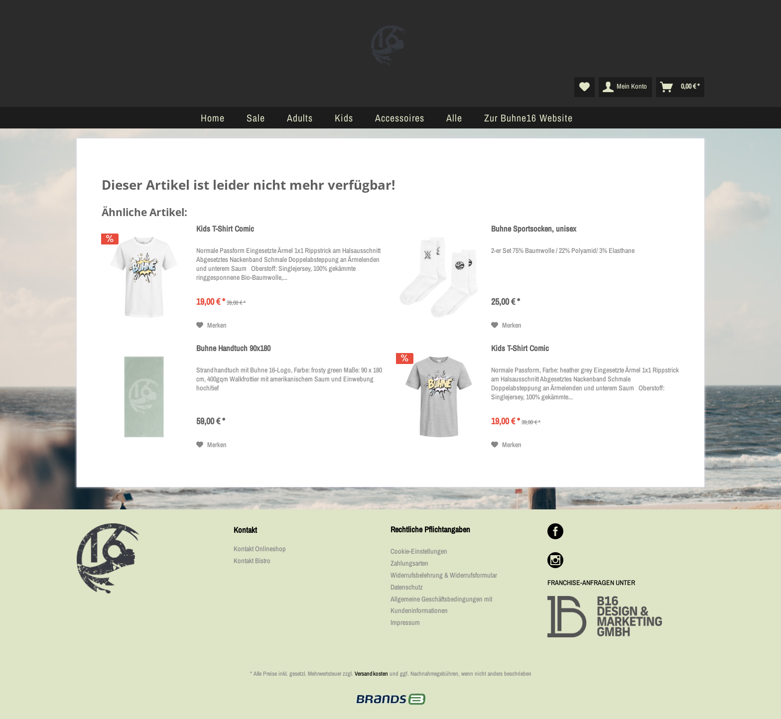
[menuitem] (584, 87)
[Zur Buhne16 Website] (528, 117)
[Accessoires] (399, 117)
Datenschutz (406, 587)
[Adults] (300, 117)
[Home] (213, 117)
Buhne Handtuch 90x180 (233, 348)
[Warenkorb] (680, 87)
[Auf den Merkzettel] (211, 325)
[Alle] (454, 117)
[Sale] (256, 117)
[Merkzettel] (584, 87)
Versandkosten (371, 674)
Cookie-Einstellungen (418, 551)
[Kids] (344, 117)
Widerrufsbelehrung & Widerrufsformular (443, 575)
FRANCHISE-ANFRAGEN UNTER (591, 582)
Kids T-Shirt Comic (225, 229)
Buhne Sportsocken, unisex (533, 229)
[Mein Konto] (625, 87)
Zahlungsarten (409, 563)
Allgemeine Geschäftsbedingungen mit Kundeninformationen (441, 605)
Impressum (405, 622)
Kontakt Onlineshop (260, 548)
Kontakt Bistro (252, 560)
